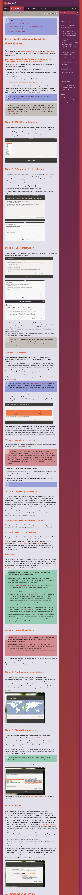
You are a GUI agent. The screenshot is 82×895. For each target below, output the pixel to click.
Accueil (6, 9)
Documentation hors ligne (69, 105)
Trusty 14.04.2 (16, 545)
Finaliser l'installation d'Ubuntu (18, 31)
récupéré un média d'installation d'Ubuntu (31, 51)
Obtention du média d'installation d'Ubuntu (22, 23)
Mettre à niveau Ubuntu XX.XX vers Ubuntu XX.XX (70, 45)
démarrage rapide (34, 463)
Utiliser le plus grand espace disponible (26, 587)
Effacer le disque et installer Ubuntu (69, 37)
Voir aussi (64, 68)
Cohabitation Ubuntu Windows (26, 99)
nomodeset (20, 113)
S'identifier (65, 17)
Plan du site (65, 94)
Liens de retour (66, 81)
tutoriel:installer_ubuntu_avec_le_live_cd (36, 12)
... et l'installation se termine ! (68, 66)
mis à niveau (37, 529)
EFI (26, 543)
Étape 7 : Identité (65, 63)
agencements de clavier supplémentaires (33, 798)
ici (22, 551)
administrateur (9, 815)
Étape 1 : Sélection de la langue (41, 739)
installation (46, 13)
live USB (43, 53)
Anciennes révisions (68, 79)
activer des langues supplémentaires (15, 134)
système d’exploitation (21, 324)
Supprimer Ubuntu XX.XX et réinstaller (69, 49)
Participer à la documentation (70, 103)
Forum (27, 9)
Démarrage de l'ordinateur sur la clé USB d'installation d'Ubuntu (28, 26)
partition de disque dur (19, 326)
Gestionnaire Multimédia (69, 92)
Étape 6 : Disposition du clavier (68, 61)
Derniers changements (68, 90)
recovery (28, 109)
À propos (35, 9)
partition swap (12, 379)
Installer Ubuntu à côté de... (69, 34)
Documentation (17, 9)
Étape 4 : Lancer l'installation (68, 55)
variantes (40, 545)
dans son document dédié (29, 611)
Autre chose (17, 609)
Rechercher (77, 12)
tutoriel (54, 13)
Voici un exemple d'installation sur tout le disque (22, 487)
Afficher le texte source (67, 77)
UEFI (24, 385)
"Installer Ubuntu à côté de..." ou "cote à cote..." (38, 596)
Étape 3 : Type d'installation (68, 32)
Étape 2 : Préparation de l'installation (67, 28)
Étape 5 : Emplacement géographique (66, 58)
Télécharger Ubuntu (68, 108)
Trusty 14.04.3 (25, 545)
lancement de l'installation (40, 383)
